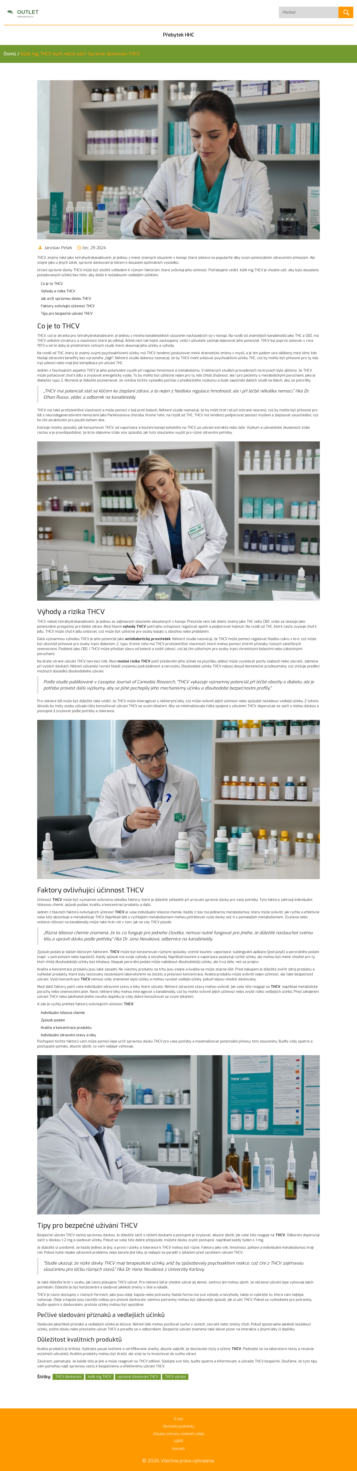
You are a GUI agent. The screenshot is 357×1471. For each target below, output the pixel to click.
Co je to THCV (52, 283)
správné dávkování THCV (138, 1376)
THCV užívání (175, 1376)
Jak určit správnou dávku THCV (66, 298)
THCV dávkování (68, 1376)
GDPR (178, 1441)
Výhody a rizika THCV (58, 291)
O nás (178, 1419)
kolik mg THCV (99, 1376)
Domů (10, 54)
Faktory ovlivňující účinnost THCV (68, 306)
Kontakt (178, 1448)
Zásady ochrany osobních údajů (178, 1434)
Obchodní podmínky (178, 1426)
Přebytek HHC (178, 35)
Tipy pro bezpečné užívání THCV (66, 313)
